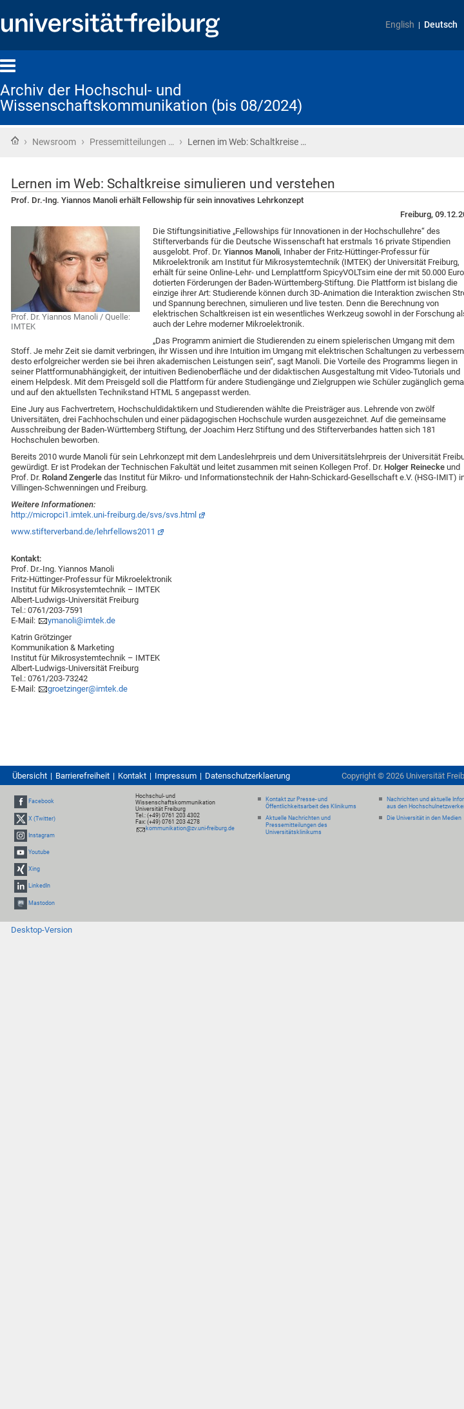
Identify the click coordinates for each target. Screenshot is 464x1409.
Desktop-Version (41, 930)
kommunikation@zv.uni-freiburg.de (190, 828)
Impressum (176, 776)
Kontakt (132, 776)
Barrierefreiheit (82, 776)
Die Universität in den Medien (424, 818)
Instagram (41, 835)
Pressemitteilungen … (132, 142)
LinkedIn (39, 885)
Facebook (41, 801)
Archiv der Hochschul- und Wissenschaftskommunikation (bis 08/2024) (151, 98)
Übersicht (29, 776)
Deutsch (441, 24)
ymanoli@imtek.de (81, 620)
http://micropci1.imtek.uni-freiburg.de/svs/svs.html (104, 515)
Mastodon (41, 903)
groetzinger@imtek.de (88, 689)
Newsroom (54, 142)
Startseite (15, 140)
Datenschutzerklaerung (247, 776)
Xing (34, 869)
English (399, 24)
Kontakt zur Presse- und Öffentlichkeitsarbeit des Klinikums (311, 803)
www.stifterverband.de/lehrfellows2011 (83, 531)
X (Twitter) (41, 818)
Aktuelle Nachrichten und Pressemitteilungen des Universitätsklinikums (298, 825)
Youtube (39, 852)
